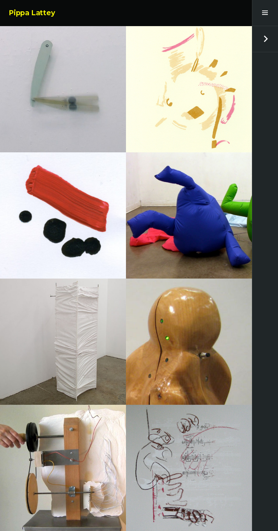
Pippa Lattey (32, 13)
